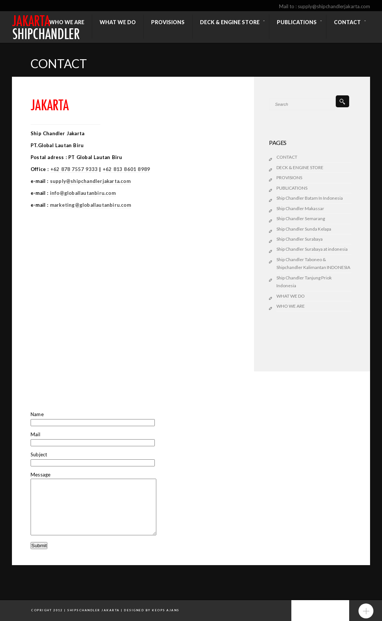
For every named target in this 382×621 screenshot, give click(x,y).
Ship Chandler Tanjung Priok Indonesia (304, 281)
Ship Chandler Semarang (300, 218)
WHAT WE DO (290, 296)
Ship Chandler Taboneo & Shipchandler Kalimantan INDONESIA (313, 263)
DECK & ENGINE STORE (299, 167)
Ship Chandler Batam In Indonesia (309, 198)
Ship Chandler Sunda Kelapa (303, 229)
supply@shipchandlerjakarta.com (90, 181)
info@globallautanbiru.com (83, 193)
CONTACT (286, 157)
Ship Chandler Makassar (300, 208)
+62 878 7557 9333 (74, 169)
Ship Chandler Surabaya (299, 239)
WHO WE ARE (290, 306)
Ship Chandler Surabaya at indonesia (312, 249)
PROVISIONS (289, 177)
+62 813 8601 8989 (126, 169)
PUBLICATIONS (291, 188)
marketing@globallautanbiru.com (90, 205)
